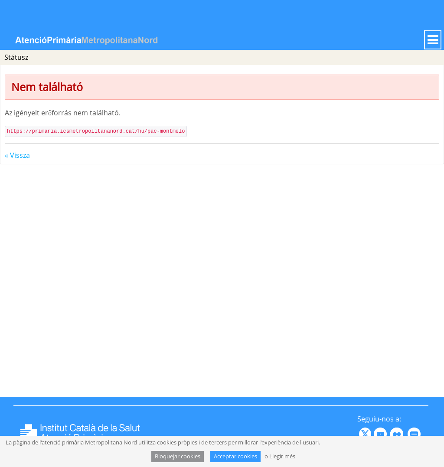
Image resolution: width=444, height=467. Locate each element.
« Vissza (17, 155)
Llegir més (282, 456)
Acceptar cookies (235, 456)
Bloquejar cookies (177, 456)
